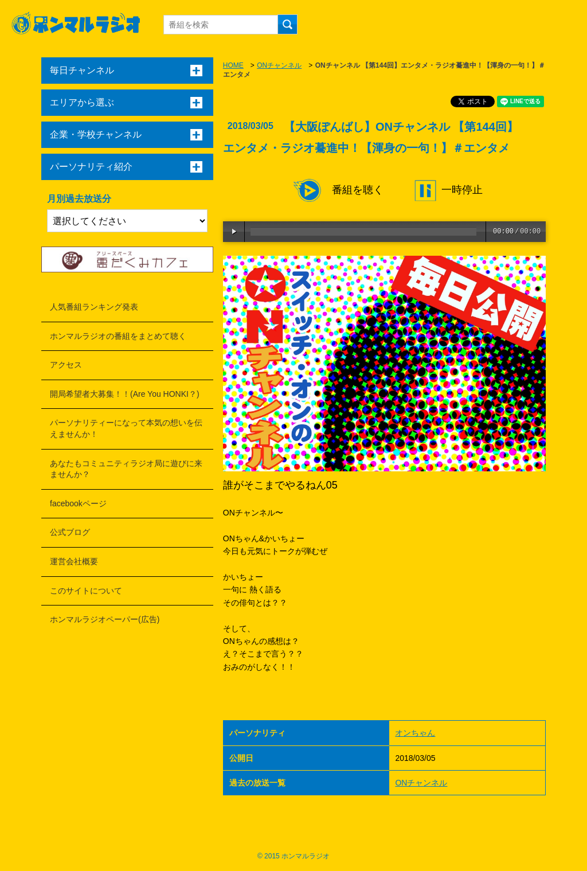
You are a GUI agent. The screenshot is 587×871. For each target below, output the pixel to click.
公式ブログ (70, 532)
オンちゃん (415, 732)
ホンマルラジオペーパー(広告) (104, 619)
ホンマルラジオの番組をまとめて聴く (118, 336)
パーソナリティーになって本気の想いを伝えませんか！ (126, 428)
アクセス (66, 364)
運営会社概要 (74, 561)
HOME (233, 65)
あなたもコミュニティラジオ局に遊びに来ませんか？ (126, 469)
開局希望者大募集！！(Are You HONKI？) (124, 394)
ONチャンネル (279, 65)
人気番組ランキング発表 (94, 306)
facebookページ (78, 503)
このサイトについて (86, 590)
